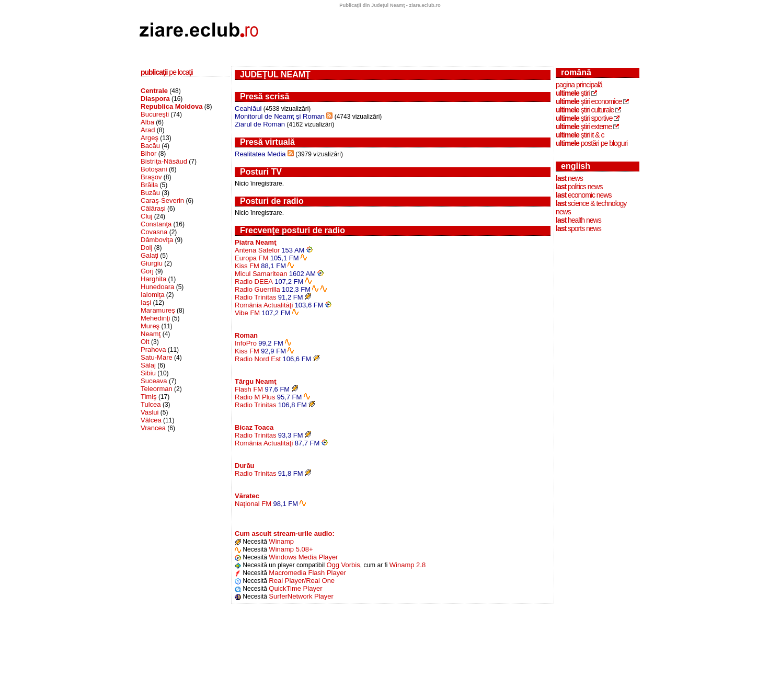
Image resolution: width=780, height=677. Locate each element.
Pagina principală (579, 85)
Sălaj (148, 365)
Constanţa (156, 224)
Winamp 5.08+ (291, 549)
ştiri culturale (585, 110)
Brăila (149, 185)
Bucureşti (155, 114)
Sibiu (148, 373)
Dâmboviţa (157, 240)
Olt (145, 342)
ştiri (573, 93)
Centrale (154, 91)
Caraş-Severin (162, 200)
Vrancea (153, 428)
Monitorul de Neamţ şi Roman (280, 116)
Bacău (150, 146)
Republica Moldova (171, 106)
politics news (579, 186)
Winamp (281, 541)
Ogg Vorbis (343, 565)
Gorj (147, 271)
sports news (578, 228)
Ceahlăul (248, 108)
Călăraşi (153, 208)
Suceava (154, 381)
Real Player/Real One (302, 580)
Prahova (153, 349)
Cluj (146, 216)
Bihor (148, 153)
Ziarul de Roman (260, 124)
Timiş (149, 396)
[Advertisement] (451, 32)
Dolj (146, 247)
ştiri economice (589, 101)
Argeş (149, 138)
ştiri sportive (584, 118)
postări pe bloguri (591, 143)
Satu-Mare (157, 357)
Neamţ (150, 334)
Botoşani (154, 169)
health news (578, 220)
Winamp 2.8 (407, 565)
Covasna (154, 232)
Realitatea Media (260, 154)
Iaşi (146, 302)
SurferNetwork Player (301, 596)
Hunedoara (157, 287)
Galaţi (149, 255)
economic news (584, 195)
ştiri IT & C (580, 135)
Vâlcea (151, 420)
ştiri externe (584, 126)
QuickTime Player (295, 588)
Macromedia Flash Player (307, 573)
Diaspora (155, 98)
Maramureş (158, 310)
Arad (148, 130)
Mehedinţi (155, 318)
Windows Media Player (303, 557)
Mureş (150, 326)
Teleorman (157, 389)
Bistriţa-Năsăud (164, 161)
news (569, 178)
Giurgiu (152, 263)
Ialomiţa (153, 295)
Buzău (150, 193)
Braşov (151, 177)
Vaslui (149, 412)
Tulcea (151, 404)
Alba (147, 122)
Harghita (153, 279)
